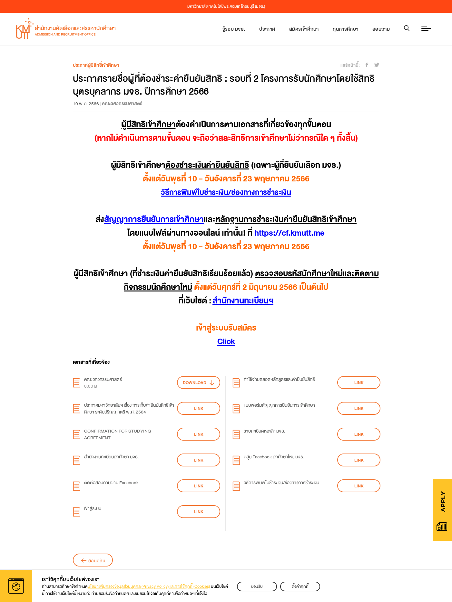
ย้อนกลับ (96, 561)
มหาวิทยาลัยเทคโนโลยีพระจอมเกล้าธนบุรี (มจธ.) (226, 6)
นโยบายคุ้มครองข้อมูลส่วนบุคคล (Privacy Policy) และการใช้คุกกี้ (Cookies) (149, 586)
